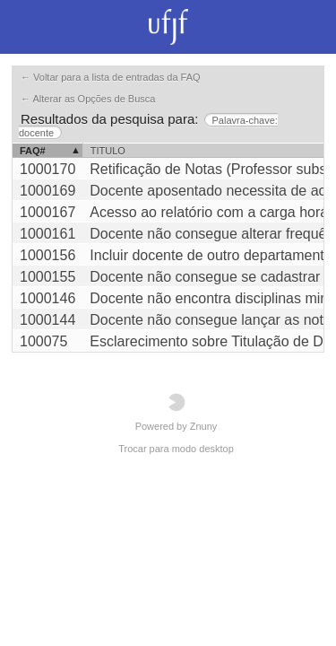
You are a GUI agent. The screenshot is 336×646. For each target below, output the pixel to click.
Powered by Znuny (176, 412)
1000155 (47, 276)
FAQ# (33, 150)
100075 (43, 341)
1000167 (47, 212)
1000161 (47, 233)
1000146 (47, 298)
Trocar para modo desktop (176, 448)
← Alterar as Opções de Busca (88, 98)
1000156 (47, 255)
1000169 (47, 190)
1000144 (47, 319)
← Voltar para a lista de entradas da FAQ (111, 77)
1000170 (47, 169)
